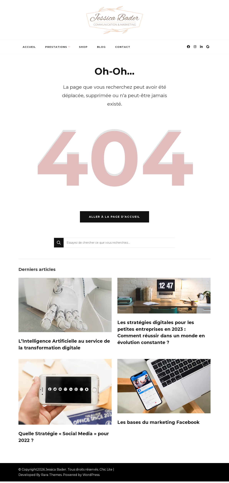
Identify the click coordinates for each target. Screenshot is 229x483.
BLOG (101, 46)
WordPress (91, 476)
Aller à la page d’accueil (114, 217)
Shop (83, 46)
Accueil (29, 46)
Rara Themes (51, 476)
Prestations (56, 46)
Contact (122, 46)
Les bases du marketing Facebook (159, 423)
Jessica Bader (56, 471)
